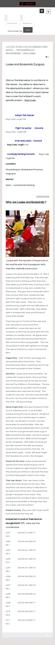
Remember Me (15, 31)
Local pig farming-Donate (21, 154)
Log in (28, 30)
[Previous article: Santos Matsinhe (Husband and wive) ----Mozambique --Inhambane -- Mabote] (47, 635)
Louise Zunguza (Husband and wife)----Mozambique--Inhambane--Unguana (27, 50)
